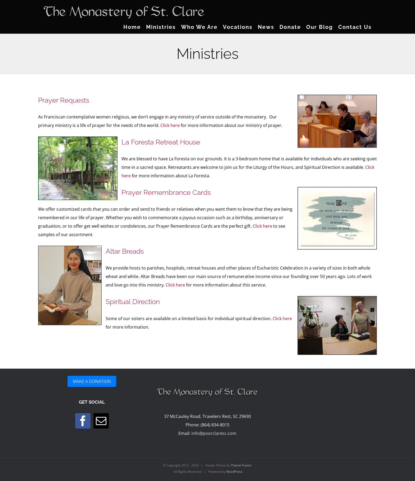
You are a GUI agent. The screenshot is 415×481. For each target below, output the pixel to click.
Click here (170, 125)
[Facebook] (83, 421)
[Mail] (101, 421)
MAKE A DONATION (92, 381)
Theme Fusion (241, 465)
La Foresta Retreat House (160, 142)
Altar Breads (125, 251)
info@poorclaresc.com (213, 433)
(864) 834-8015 (215, 425)
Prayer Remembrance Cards (166, 192)
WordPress (234, 471)
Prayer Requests (63, 100)
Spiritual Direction (133, 302)
